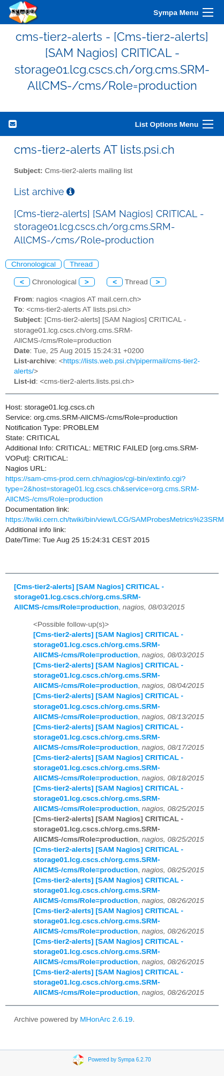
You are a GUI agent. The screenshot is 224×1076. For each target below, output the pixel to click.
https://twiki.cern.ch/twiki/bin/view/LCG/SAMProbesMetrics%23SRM (114, 519)
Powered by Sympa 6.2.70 (119, 1060)
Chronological (33, 264)
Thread (81, 264)
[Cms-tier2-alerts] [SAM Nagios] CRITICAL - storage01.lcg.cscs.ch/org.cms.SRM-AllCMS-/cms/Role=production (89, 597)
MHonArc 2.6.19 (106, 1019)
